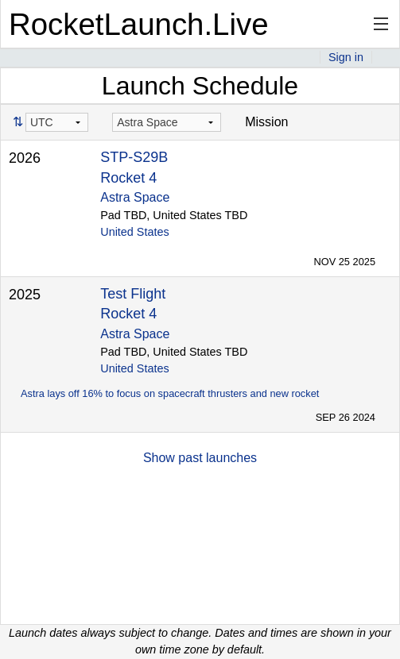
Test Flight (132, 294)
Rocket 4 (128, 178)
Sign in (345, 57)
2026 (25, 158)
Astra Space (134, 197)
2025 (25, 295)
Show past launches (200, 457)
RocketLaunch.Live (139, 24)
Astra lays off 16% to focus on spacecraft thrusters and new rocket (170, 393)
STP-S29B (134, 157)
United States (134, 231)
